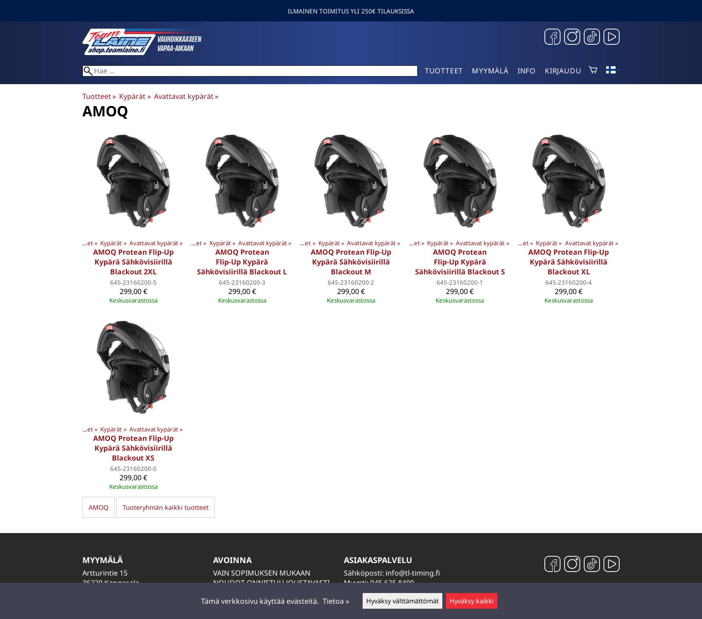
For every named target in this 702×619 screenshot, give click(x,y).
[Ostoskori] (593, 71)
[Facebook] (552, 38)
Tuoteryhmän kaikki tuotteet (166, 507)
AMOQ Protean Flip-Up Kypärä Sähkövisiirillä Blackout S (460, 262)
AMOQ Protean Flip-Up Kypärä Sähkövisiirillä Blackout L (242, 262)
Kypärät (134, 96)
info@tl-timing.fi (412, 573)
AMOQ (98, 507)
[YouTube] (612, 38)
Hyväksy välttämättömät (402, 601)
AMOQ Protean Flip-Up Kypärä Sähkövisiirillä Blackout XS (133, 448)
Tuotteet (444, 71)
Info (527, 71)
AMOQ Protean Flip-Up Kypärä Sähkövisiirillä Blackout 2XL (133, 262)
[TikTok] (592, 38)
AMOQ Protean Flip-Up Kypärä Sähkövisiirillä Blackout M (351, 262)
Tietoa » (336, 601)
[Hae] (250, 71)
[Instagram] (572, 38)
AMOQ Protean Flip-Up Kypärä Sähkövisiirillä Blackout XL (568, 262)
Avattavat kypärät (186, 96)
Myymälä (490, 71)
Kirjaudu (563, 71)
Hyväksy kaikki (471, 601)
